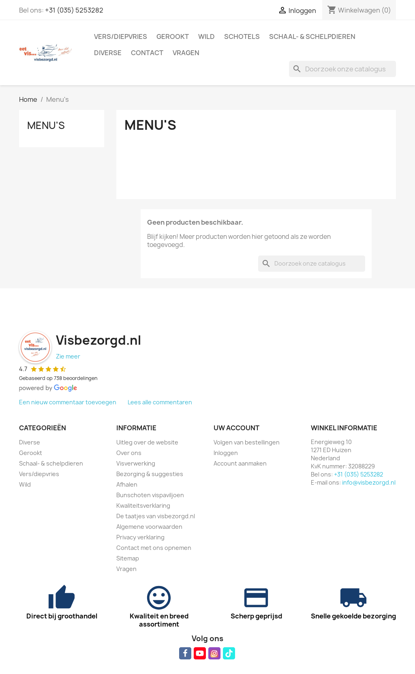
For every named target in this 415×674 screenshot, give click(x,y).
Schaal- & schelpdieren (312, 36)
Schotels (242, 36)
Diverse (108, 52)
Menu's (46, 125)
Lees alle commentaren (160, 402)
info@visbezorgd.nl (369, 482)
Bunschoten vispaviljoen (150, 495)
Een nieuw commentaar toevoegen (67, 402)
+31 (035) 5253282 (74, 10)
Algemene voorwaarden (149, 526)
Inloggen (226, 453)
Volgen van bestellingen (247, 442)
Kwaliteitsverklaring (143, 505)
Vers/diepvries (120, 36)
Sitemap (127, 558)
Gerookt (172, 36)
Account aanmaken (240, 463)
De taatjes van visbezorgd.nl (155, 516)
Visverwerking (135, 463)
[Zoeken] (342, 69)
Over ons (128, 453)
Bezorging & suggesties (149, 474)
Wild (206, 36)
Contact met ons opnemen (153, 548)
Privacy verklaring (140, 537)
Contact (147, 52)
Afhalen (126, 484)
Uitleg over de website (147, 442)
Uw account (236, 427)
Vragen (186, 52)
